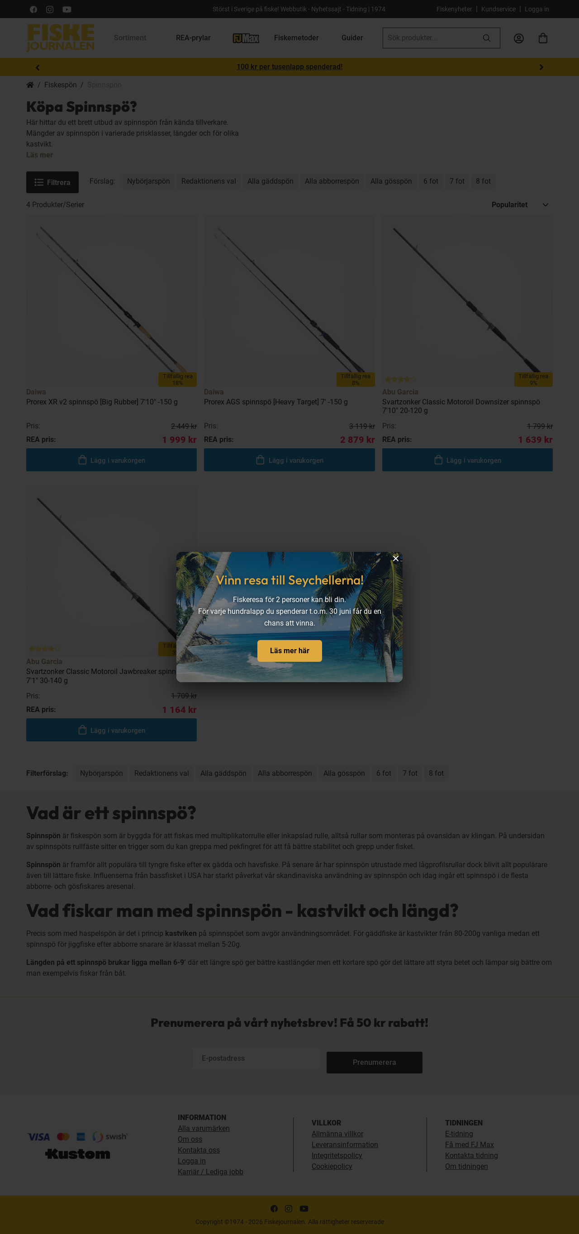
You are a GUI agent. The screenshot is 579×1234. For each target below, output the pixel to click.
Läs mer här (289, 650)
